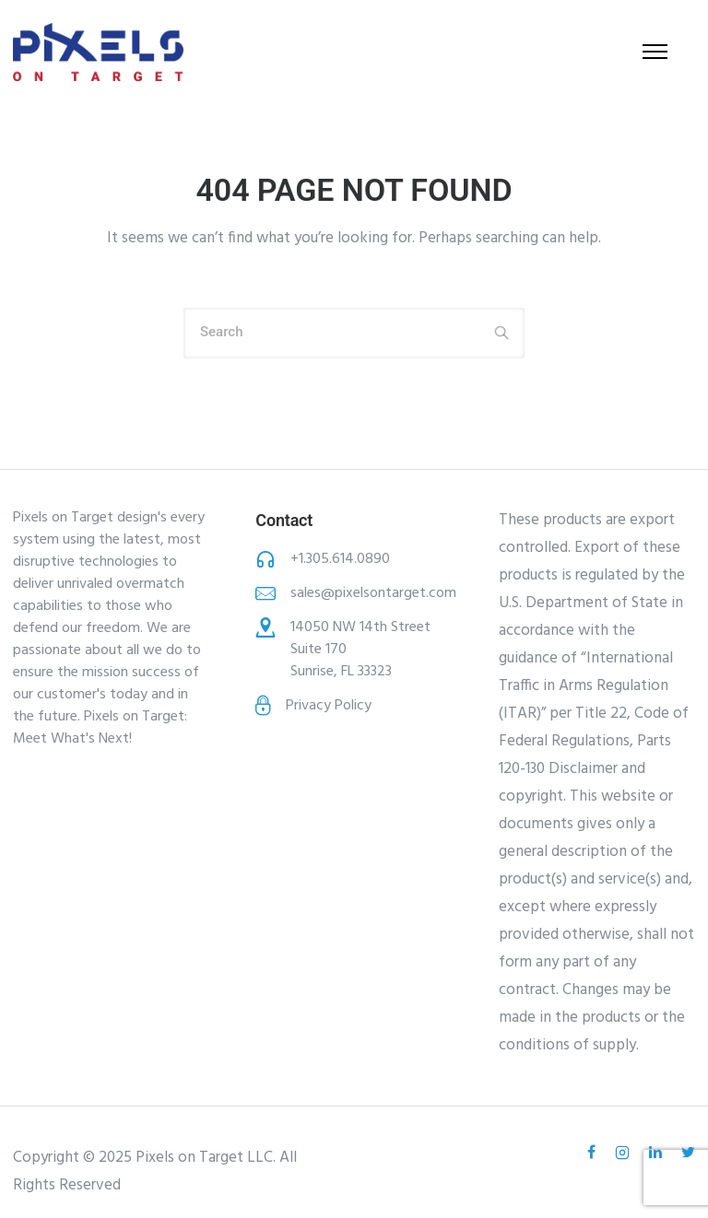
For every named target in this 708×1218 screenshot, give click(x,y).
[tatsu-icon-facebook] (594, 1152)
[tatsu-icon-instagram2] (625, 1152)
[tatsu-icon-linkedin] (658, 1152)
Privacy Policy (329, 706)
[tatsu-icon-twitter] (688, 1152)
